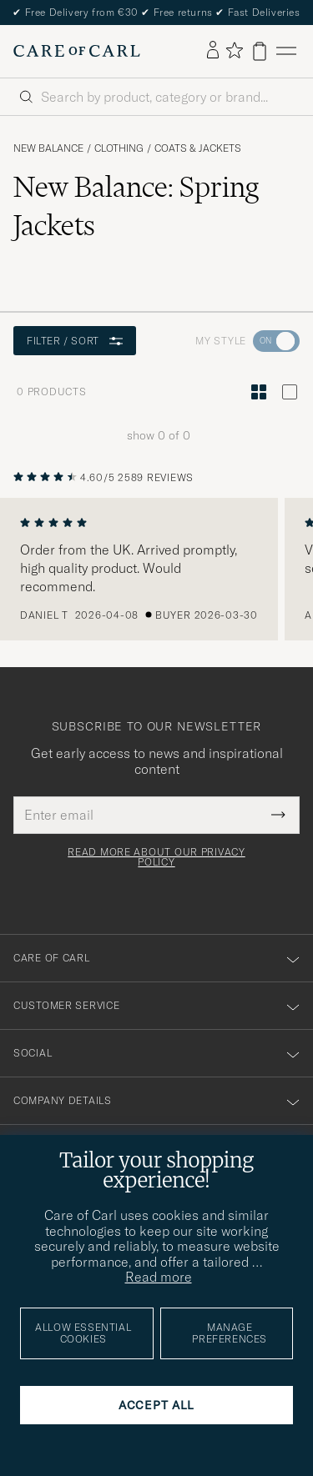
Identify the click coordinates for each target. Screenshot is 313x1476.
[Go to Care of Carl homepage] (76, 51)
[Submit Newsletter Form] (278, 814)
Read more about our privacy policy (156, 857)
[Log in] (213, 51)
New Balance (48, 148)
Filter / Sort (75, 340)
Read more (158, 1276)
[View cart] (259, 51)
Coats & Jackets (197, 148)
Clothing (119, 148)
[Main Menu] (286, 51)
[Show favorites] (234, 51)
